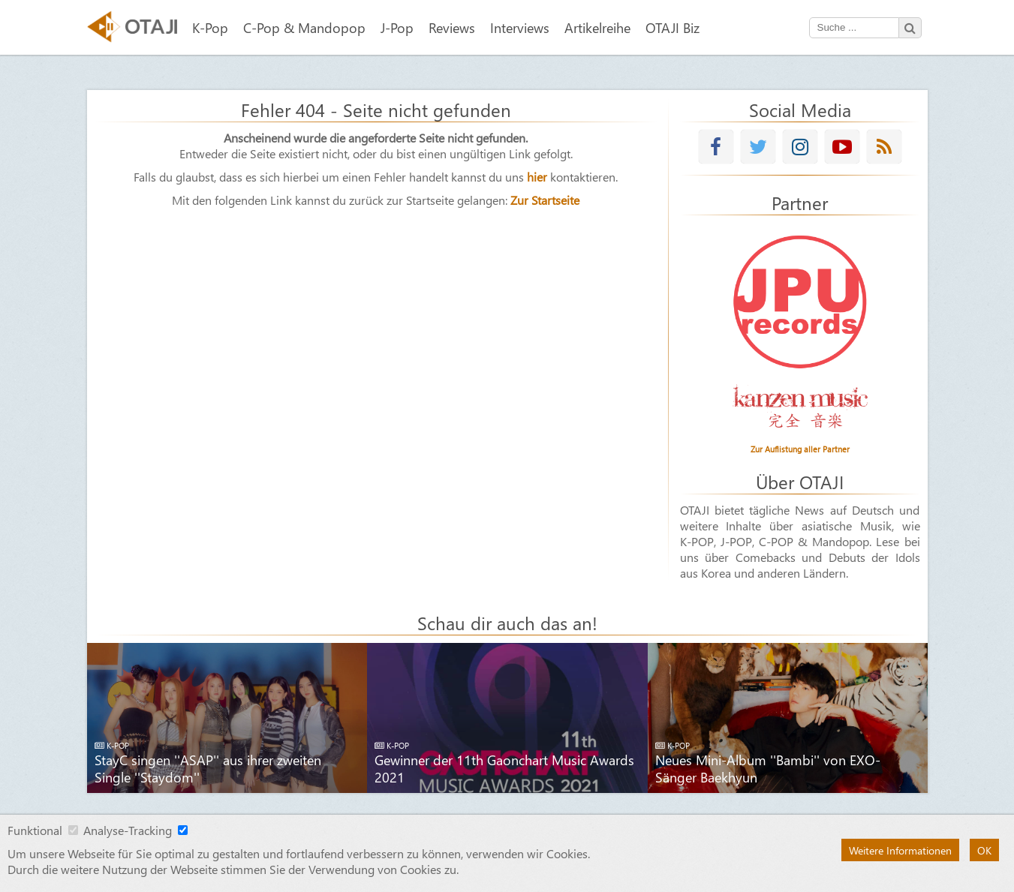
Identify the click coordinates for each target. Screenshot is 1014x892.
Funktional (35, 830)
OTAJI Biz (672, 27)
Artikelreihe (597, 27)
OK (984, 849)
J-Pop (397, 27)
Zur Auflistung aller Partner (800, 449)
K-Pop (210, 27)
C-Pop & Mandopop (304, 27)
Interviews (519, 27)
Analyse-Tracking (127, 830)
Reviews (452, 27)
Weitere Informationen (900, 849)
